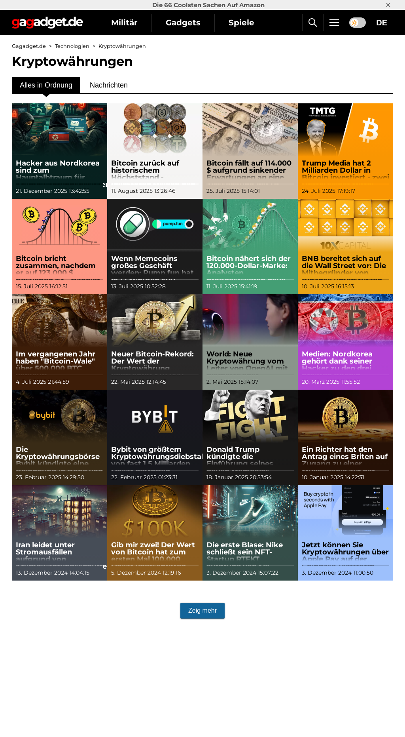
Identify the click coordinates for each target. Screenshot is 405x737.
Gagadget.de (29, 46)
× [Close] (388, 5)
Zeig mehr (202, 610)
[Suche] (312, 22)
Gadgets (183, 22)
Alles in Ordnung (46, 85)
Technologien (72, 46)
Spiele (241, 22)
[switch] (357, 22)
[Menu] (334, 22)
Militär (124, 22)
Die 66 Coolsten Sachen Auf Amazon (208, 5)
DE (381, 22)
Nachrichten (109, 85)
